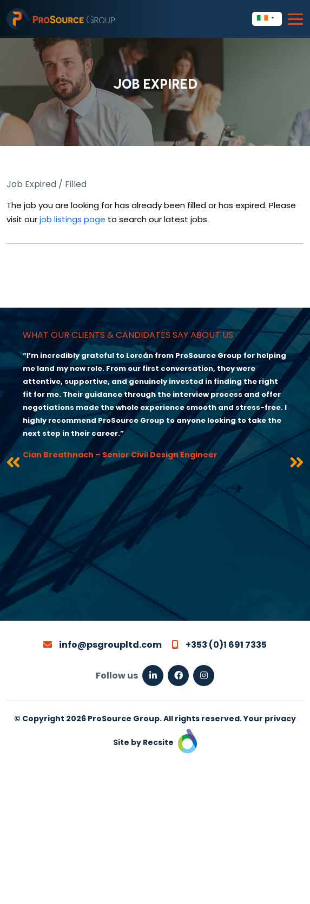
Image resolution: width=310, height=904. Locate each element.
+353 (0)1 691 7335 (219, 645)
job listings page (72, 219)
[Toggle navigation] (295, 19)
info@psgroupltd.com (102, 645)
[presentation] (13, 464)
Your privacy (269, 718)
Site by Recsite (155, 742)
